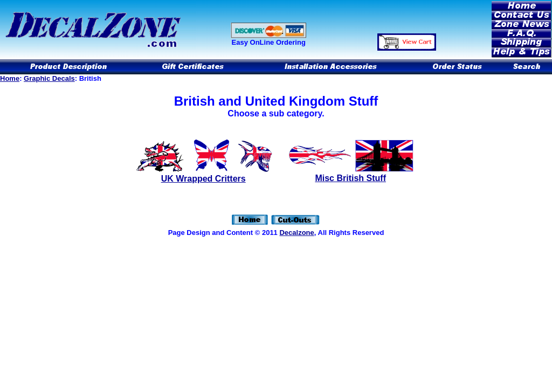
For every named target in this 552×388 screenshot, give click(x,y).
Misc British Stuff (350, 178)
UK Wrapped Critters (203, 178)
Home (9, 78)
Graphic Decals (49, 78)
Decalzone (296, 232)
